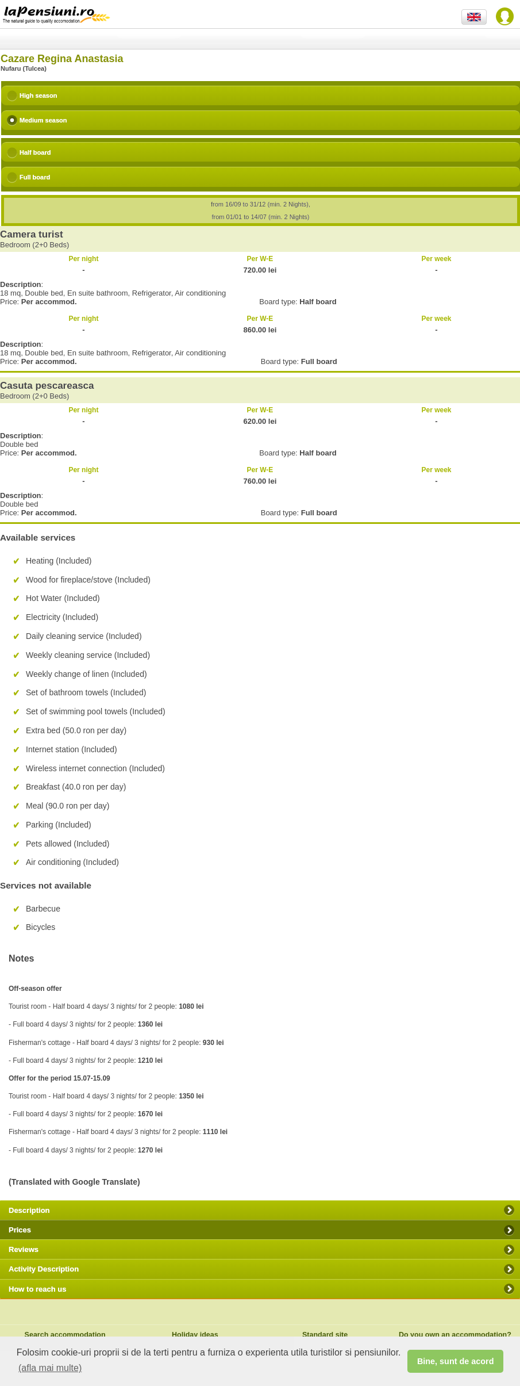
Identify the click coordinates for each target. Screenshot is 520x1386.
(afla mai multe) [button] (50, 1368)
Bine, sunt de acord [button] (455, 1361)
